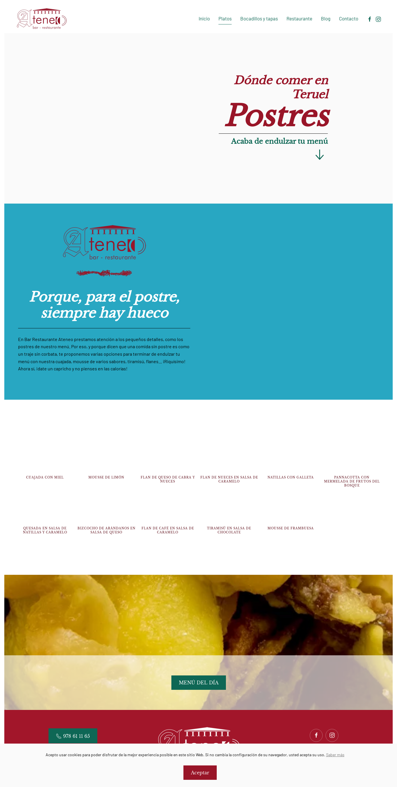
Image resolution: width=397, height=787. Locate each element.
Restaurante (299, 18)
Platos (225, 18)
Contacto (348, 18)
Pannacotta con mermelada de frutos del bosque (352, 481)
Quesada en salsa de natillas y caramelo (45, 530)
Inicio (204, 18)
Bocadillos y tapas (259, 18)
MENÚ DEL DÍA (198, 682)
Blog (325, 18)
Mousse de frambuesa (291, 528)
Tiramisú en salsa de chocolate (229, 530)
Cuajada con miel (45, 477)
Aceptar (200, 772)
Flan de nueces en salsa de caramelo (229, 479)
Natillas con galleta (291, 477)
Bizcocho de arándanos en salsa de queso (106, 530)
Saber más (335, 754)
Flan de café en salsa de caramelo (168, 530)
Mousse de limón (106, 477)
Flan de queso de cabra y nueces (168, 479)
